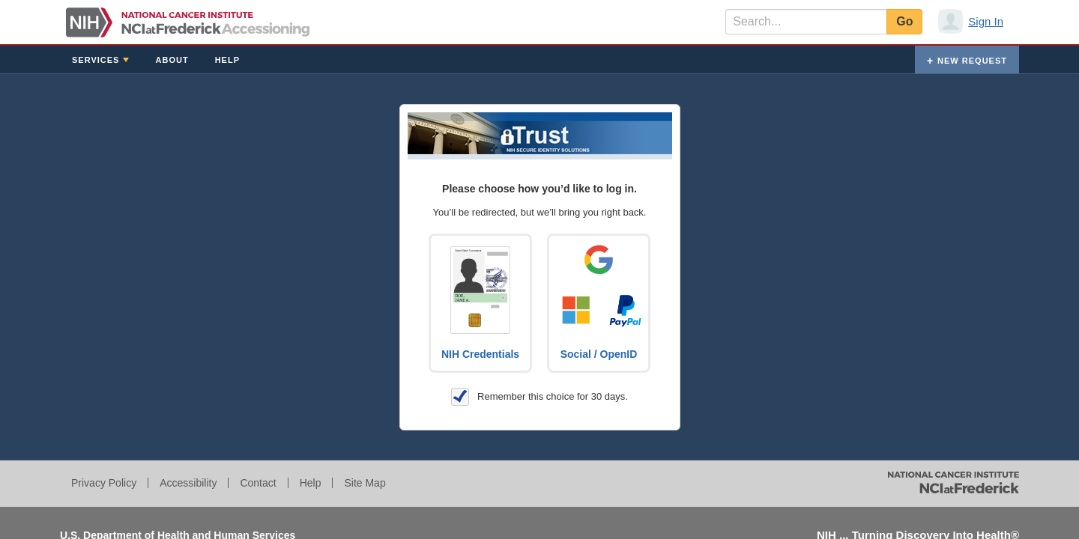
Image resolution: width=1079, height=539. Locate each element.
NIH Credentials (480, 354)
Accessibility (188, 483)
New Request (972, 60)
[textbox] (805, 21)
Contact (258, 483)
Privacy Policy (103, 483)
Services (95, 59)
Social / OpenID (599, 354)
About (172, 59)
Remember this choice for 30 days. (539, 397)
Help (227, 59)
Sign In (985, 21)
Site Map (364, 483)
